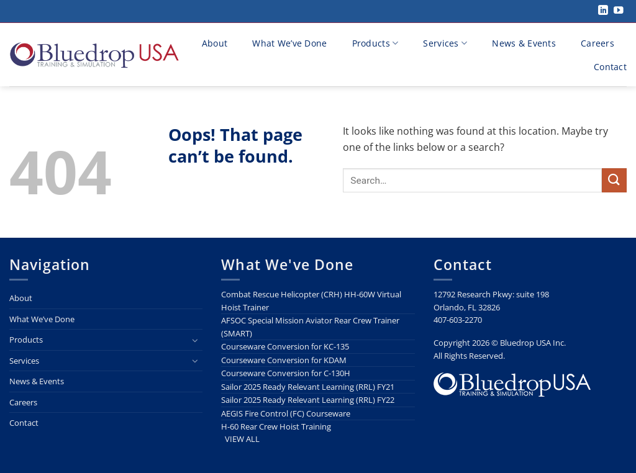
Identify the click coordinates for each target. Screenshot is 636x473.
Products (375, 43)
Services (445, 43)
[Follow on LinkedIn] (603, 11)
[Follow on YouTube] (619, 11)
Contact (610, 67)
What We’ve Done (289, 43)
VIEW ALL (242, 438)
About (214, 43)
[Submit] (614, 180)
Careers (597, 43)
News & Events (524, 43)
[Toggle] (195, 340)
